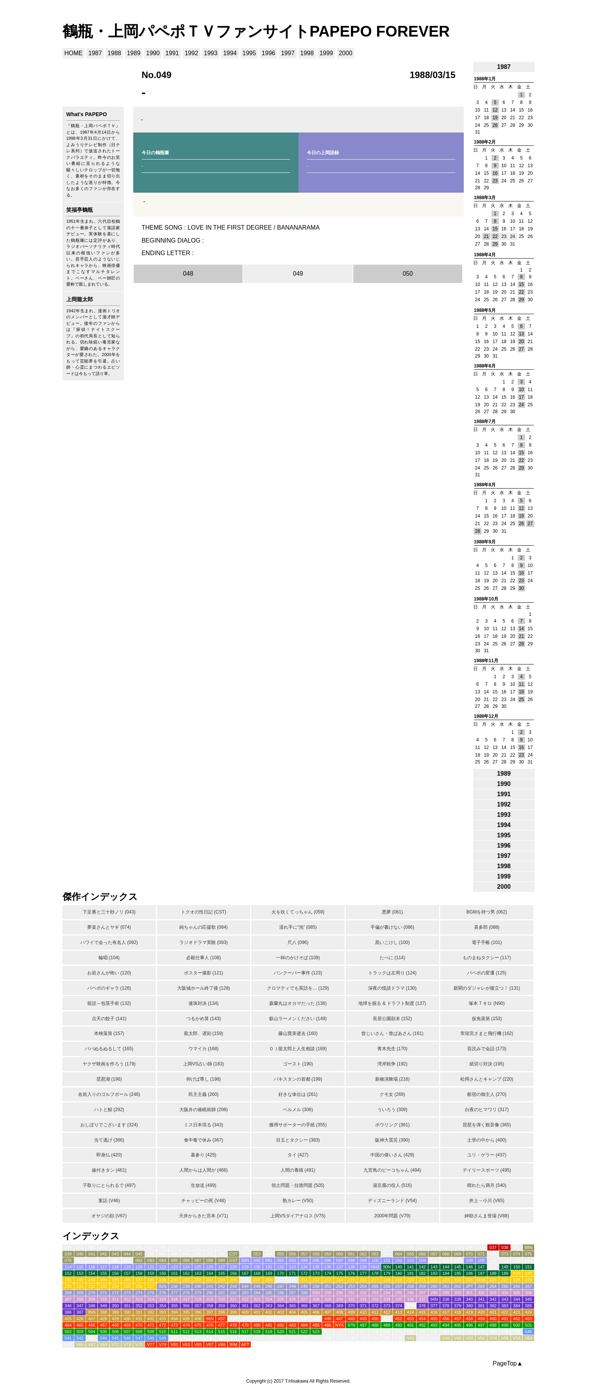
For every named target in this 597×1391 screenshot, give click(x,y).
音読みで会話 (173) (486, 1048)
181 (410, 1273)
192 (80, 1280)
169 (268, 1273)
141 (410, 1267)
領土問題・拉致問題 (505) (297, 1185)
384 (516, 1305)
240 (198, 1286)
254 (363, 1286)
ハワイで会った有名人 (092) (109, 942)
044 (127, 1254)
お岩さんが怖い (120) (109, 973)
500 (516, 1325)
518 (257, 1331)
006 (139, 1247)
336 (410, 1299)
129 (245, 1267)
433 (162, 1318)
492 (422, 1325)
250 (316, 1286)
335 (398, 1299)
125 (198, 1267)
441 (268, 1318)
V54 (493, 1338)
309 (91, 1299)
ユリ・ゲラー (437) (486, 1155)
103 (410, 1260)
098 (351, 1260)
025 (351, 1247)
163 (198, 1273)
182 (422, 1273)
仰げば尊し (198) (203, 1079)
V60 (528, 1338)
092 (280, 1260)
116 (91, 1267)
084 (162, 1260)
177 (363, 1273)
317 (186, 1299)
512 (186, 1331)
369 (339, 1305)
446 (327, 1318)
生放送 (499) (203, 1185)
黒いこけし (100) (392, 942)
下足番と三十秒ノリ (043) (109, 912)
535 (457, 1331)
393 (162, 1312)
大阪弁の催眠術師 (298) (203, 1109)
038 (504, 1247)
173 (316, 1273)
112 (516, 1260)
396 (198, 1312)
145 (457, 1267)
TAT (221, 1254)
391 (139, 1312)
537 (481, 1331)
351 (127, 1305)
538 (504, 1331)
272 (115, 1292)
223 (445, 1280)
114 (68, 1267)
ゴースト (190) (298, 1064)
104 (422, 1260)
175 (339, 1273)
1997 (288, 53)
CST (233, 1254)
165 (221, 1273)
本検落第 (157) (109, 1033)
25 (521, 699)
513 (198, 1331)
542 (80, 1338)
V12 (245, 1338)
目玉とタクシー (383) (298, 1140)
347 (80, 1305)
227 (504, 1280)
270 (91, 1292)
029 (398, 1247)
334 (386, 1299)
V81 (174, 1344)
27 (521, 349)
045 (139, 1254)
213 (327, 1280)
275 (150, 1292)
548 (150, 1338)
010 (174, 1247)
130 (257, 1267)
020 (292, 1247)
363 (268, 1305)
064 (398, 1254)
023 (327, 1247)
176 (351, 1273)
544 (103, 1338)
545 (115, 1338)
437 (221, 1318)
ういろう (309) (392, 1109)
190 (528, 1273)
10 (521, 389)
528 (375, 1331)
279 (198, 1292)
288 (304, 1292)
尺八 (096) (297, 942)
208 (268, 1280)
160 (162, 1273)
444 (304, 1318)
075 (528, 1254)
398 (221, 1312)
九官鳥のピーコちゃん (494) (392, 1170)
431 (139, 1318)
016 (245, 1247)
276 (162, 1292)
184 (445, 1273)
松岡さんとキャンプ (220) (486, 1079)
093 (292, 1260)
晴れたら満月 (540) (486, 1185)
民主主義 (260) (203, 1094)
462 (516, 1318)
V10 (233, 1338)
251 (327, 1286)
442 (280, 1318)
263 (481, 1286)
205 (233, 1280)
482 (280, 1325)
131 (268, 1267)
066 (422, 1254)
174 (327, 1273)
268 (68, 1292)
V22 (304, 1338)
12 (495, 110)
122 (162, 1267)
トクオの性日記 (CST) (203, 912)
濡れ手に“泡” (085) (298, 927)
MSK (481, 1280)
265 (504, 1286)
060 (339, 1254)
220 (410, 1280)
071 (481, 1254)
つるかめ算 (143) (203, 1018)
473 (174, 1325)
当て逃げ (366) (109, 1140)
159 (150, 1273)
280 (209, 1292)
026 (363, 1247)
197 (139, 1280)
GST (233, 1260)
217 (375, 1280)
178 (375, 1273)
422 (504, 1312)
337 (422, 1299)
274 (139, 1292)
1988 (114, 53)
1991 (172, 53)
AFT (245, 1344)
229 (528, 1280)
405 (304, 1312)
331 (351, 1299)
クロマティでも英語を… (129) (298, 988)
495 (457, 1325)
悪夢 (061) (392, 912)
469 (127, 1325)
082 (139, 1260)
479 (245, 1325)
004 (115, 1247)
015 (233, 1247)
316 (174, 1299)
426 (80, 1318)
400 (245, 1312)
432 (150, 1318)
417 (445, 1312)
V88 (221, 1344)
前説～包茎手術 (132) (109, 1003)
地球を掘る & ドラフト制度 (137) (392, 1003)
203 (209, 1280)
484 (304, 1325)
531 (410, 1331)
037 (493, 1247)
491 (410, 1325)
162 (186, 1273)
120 (139, 1267)
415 (422, 1312)
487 (363, 1325)
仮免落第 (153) (487, 1018)
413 (398, 1312)
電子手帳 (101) (487, 942)
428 (103, 1318)
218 (386, 1280)
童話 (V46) (109, 1200)
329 (327, 1299)
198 (150, 1280)
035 (469, 1247)
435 (186, 1318)
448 (351, 1318)
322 (245, 1299)
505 (103, 1331)
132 (280, 1267)
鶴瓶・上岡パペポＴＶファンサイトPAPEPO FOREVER (256, 31)
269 (80, 1292)
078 (91, 1260)
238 (174, 1286)
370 (351, 1305)
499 (504, 1325)
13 (521, 334)
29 (495, 244)
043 (115, 1254)
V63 (68, 1344)
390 (127, 1312)
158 (139, 1273)
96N (210, 1318)
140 (398, 1267)
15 (495, 229)
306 (528, 1292)
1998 (307, 53)
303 (493, 1292)
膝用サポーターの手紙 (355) (298, 1124)
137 (339, 1267)
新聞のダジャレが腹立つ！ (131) (486, 988)
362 (257, 1305)
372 (375, 1305)
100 (375, 1260)
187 (481, 1273)
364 (280, 1305)
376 (422, 1305)
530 (398, 1331)
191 (68, 1280)
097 (339, 1260)
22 (495, 236)
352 (139, 1305)
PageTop (505, 1363)
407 (327, 1312)
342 (493, 1299)
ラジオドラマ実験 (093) (203, 942)
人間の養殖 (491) (298, 1170)
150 (516, 1267)
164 (209, 1273)
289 (327, 1292)
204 (221, 1280)
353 (150, 1305)
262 (457, 1286)
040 (80, 1254)
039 (68, 1254)
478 (233, 1325)
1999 (326, 53)
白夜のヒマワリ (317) (487, 1109)
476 (209, 1325)
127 (221, 1267)
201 (186, 1280)
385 (528, 1305)
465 (80, 1325)
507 (127, 1331)
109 (481, 1260)
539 (516, 1331)
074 (516, 1254)
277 (174, 1292)
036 (481, 1247)
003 (103, 1247)
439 (245, 1318)
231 (80, 1286)
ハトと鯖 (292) (109, 1109)
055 (280, 1254)
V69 (103, 1344)
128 (233, 1267)
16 (495, 173)
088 (209, 1260)
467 (103, 1325)
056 (292, 1254)
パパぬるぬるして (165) (109, 1048)
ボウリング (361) (392, 1124)
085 (174, 1260)
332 (363, 1299)
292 (363, 1292)
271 (103, 1292)
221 (422, 1280)
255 (375, 1286)
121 (150, 1267)
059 (327, 1254)
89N (245, 1260)
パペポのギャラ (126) (109, 988)
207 (257, 1280)
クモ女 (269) (392, 1094)
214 (339, 1280)
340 (469, 1299)
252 (339, 1286)
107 (457, 1260)
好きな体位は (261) (298, 1094)
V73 (127, 1344)
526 (351, 1331)
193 (91, 1280)
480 (257, 1325)
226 (493, 1280)
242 (221, 1286)
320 (221, 1299)
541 (68, 1338)
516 (233, 1331)
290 (339, 1292)
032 (434, 1247)
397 (209, 1312)
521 (292, 1331)
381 (481, 1305)
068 (445, 1254)
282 (233, 1292)
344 (516, 1299)
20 (521, 341)
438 (233, 1318)
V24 (316, 1338)
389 (115, 1312)
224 (457, 1280)
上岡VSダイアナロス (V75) (298, 1216)
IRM (233, 1344)
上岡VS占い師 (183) (203, 1064)
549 (162, 1338)
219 (398, 1280)
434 (174, 1318)
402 (268, 1312)
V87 (210, 1344)
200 (174, 1280)
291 (351, 1292)
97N (351, 1325)
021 (304, 1247)
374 (398, 1305)
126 (209, 1267)
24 (521, 404)
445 (316, 1318)
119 (127, 1267)
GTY (68, 1247)
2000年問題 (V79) (392, 1216)
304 (504, 1292)
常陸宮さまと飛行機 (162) (486, 1033)
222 (434, 1280)
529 (386, 1331)
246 (268, 1286)
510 (162, 1331)
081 (127, 1260)
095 (316, 1260)
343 (504, 1299)
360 (233, 1305)
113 (528, 1260)
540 (528, 1331)
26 (495, 125)
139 (363, 1267)
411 (375, 1312)
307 (68, 1299)
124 (186, 1267)
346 (68, 1305)
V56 (505, 1338)
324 (268, 1299)
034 (457, 1247)
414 (410, 1312)
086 (186, 1260)
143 (434, 1267)
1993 (211, 53)
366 (304, 1305)
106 (445, 1260)
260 (434, 1286)
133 (292, 1267)
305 (516, 1292)
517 (245, 1331)
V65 (80, 1344)
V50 (469, 1338)
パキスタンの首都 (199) (298, 1079)
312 (127, 1299)
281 (221, 1292)
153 (80, 1273)
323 (257, 1299)
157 (127, 1273)
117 (103, 1267)
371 (363, 1305)
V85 (198, 1344)
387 (80, 1312)
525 (339, 1331)
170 (280, 1273)
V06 (210, 1338)
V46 (446, 1338)
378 (445, 1305)
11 (521, 684)
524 (327, 1331)
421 (493, 1312)
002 (91, 1247)
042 (103, 1254)
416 (434, 1312)
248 (292, 1286)
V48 (457, 1338)
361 (245, 1305)
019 (280, 1247)
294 (386, 1292)
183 (434, 1273)
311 (115, 1299)
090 (257, 1260)
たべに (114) (392, 957)
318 (198, 1299)
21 (486, 236)
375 (410, 1305)
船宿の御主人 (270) (486, 1094)
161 (174, 1273)
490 (398, 1325)
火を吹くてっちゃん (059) (297, 912)
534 (445, 1331)
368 (327, 1305)
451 (386, 1318)
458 (469, 1318)
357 (198, 1305)
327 (304, 1299)
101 (386, 1260)
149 (504, 1267)
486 (327, 1325)
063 (375, 1254)
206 (245, 1280)
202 (198, 1280)
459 (481, 1318)
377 (434, 1305)
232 (91, 1286)
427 (91, 1318)
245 (257, 1286)
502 (68, 1331)
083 (150, 1260)
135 (316, 1267)
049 (186, 1254)
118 (115, 1267)
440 (257, 1318)
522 (304, 1331)
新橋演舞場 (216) (392, 1079)
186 (469, 1273)
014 (221, 1247)
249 (304, 1286)
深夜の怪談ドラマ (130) (392, 988)
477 (221, 1325)
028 (386, 1247)
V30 (351, 1338)
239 (186, 1286)
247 (280, 1286)
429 (115, 1318)
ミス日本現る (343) (203, 1124)
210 (292, 1280)
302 (481, 1292)
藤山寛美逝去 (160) (298, 1033)
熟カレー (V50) (298, 1200)
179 (386, 1273)
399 (233, 1312)
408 (339, 1312)
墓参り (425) (203, 1155)
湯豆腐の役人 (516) (392, 1185)
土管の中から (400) (486, 1140)
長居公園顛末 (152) (392, 1018)
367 (316, 1305)
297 (422, 1292)
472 (162, 1325)
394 (174, 1312)
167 (245, 1273)
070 (469, 1254)
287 (292, 1292)
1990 (153, 53)
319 (209, 1299)
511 (174, 1331)
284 (257, 1292)
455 (434, 1318)
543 (91, 1338)
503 (80, 1331)
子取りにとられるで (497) (109, 1185)
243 (233, 1286)
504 (91, 1331)
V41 (410, 1338)
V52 (481, 1338)
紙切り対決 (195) (486, 1064)
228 (516, 1280)
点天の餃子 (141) (109, 1018)
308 (80, 1299)
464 (68, 1325)
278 (186, 1292)
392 (150, 1312)
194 (103, 1280)
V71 (115, 1344)
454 (422, 1318)
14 (521, 628)
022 (316, 1247)
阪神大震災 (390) (392, 1140)
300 (457, 1292)
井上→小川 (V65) (486, 1200)
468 (115, 1325)
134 (304, 1267)
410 (363, 1312)
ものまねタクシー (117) (487, 957)
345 (528, 1299)
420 (481, 1312)
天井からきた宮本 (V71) (203, 1216)
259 (422, 1286)
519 (268, 1331)
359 (221, 1305)
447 (339, 1318)
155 (103, 1273)
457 (457, 1318)
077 (80, 1260)
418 (457, 1312)
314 (150, 1299)
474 (186, 1325)
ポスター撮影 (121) (203, 973)
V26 (328, 1338)
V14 (257, 1338)
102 (398, 1260)
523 (316, 1331)
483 (292, 1325)
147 (481, 1267)
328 (316, 1299)
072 (493, 1254)
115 (80, 1267)
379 (457, 1305)
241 (209, 1286)
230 (68, 1286)
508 (139, 1331)
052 (245, 1254)
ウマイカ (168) (203, 1048)
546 (127, 1338)
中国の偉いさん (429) (392, 1155)
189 (504, 1273)
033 (445, 1247)
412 (386, 1312)
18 (521, 692)
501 (528, 1325)
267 (528, 1286)
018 (268, 1247)
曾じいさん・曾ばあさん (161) (392, 1033)
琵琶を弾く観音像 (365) (487, 1124)
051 (209, 1254)
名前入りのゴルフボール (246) (109, 1094)
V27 (339, 1338)
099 (363, 1260)
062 (363, 1254)
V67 (92, 1344)
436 (198, 1318)
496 (469, 1325)
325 (280, 1299)
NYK (339, 1325)
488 (375, 1325)
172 (304, 1273)
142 (422, 1267)
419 (469, 1312)
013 (209, 1247)
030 (410, 1247)
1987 (95, 53)
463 (528, 1318)
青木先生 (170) (392, 1048)
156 (115, 1273)
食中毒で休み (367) (203, 1140)
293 (375, 1292)
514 (209, 1331)
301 (469, 1292)
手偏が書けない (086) (392, 927)
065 (410, 1254)
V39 (398, 1338)
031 (422, 1247)
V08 (221, 1338)
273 (127, 1292)
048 (188, 273)
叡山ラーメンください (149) (298, 1018)
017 (257, 1247)
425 (68, 1318)
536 (469, 1331)
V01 (174, 1338)
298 (434, 1292)
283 (245, 1292)
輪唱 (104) (109, 957)
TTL (516, 1247)
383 (504, 1305)
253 (351, 1286)
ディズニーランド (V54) (392, 1200)
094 (304, 1260)
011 (186, 1247)
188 (493, 1273)
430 (127, 1318)
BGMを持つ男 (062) (486, 912)
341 (481, 1299)
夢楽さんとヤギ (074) (109, 927)
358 (209, 1305)
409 (351, 1312)
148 (493, 1267)
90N (387, 1267)
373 (386, 1305)
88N (528, 1247)
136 (327, 1267)
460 (493, 1318)
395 (186, 1312)
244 (245, 1286)
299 (445, 1292)
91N (516, 1273)
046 (150, 1254)
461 (504, 1318)
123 (174, 1267)
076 (68, 1260)
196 (127, 1280)
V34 (375, 1338)
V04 (198, 1338)
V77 (151, 1344)
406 (316, 1312)
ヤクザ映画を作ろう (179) (109, 1064)
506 (115, 1331)
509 (150, 1331)
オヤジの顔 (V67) (109, 1216)
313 (139, 1299)
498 (493, 1325)
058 (316, 1254)
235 (127, 1286)
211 (304, 1280)
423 (516, 1312)
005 (127, 1247)
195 (115, 1280)
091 (268, 1260)
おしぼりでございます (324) (109, 1124)
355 (174, 1305)
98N (493, 1331)
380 (469, 1305)
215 (351, 1280)
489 (386, 1325)
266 (516, 1286)
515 (221, 1331)
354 (162, 1305)
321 (233, 1299)
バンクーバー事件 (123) (298, 973)
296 (410, 1292)
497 (481, 1325)
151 (528, 1267)
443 (292, 1318)
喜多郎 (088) (487, 927)
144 (445, 1267)
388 (103, 1312)
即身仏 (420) (109, 1155)
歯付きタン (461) (109, 1170)
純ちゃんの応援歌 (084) (203, 927)
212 (316, 1280)
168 (257, 1273)
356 (186, 1305)
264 (493, 1286)
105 (434, 1260)
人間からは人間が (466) (203, 1170)
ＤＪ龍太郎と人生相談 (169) (298, 1048)
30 (521, 588)
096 (327, 1260)
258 (410, 1286)
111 (504, 1260)
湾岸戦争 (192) (392, 1064)
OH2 (375, 1267)
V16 (269, 1338)
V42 (422, 1338)
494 (445, 1325)
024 (339, 1247)
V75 (139, 1344)
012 (198, 1247)
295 (398, 1292)
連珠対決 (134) (203, 1003)
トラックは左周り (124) (392, 973)
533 (434, 1331)
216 (363, 1280)
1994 (230, 53)
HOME (73, 53)
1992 (191, 53)
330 (339, 1299)
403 (280, 1312)
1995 (249, 53)
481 (268, 1325)
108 (469, 1260)
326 (292, 1299)
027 (375, 1247)
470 (139, 1325)
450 (375, 1318)
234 (115, 1286)
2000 (346, 53)
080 (115, 1260)
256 (386, 1286)
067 (434, 1254)
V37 (387, 1338)
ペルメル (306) (298, 1109)
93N (316, 1292)
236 (139, 1286)
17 (521, 397)
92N (162, 1286)
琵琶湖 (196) (109, 1079)
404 (292, 1312)
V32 (363, 1338)
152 (68, 1273)
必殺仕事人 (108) (203, 957)
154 (91, 1273)
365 (292, 1305)
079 (103, 1260)
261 (445, 1286)
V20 (292, 1338)
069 (457, 1254)
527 (363, 1331)
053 (257, 1254)
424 (528, 1312)
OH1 (387, 1254)
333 (375, 1299)
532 (422, 1331)
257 (398, 1286)
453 (410, 1318)
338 (445, 1299)
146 (469, 1267)
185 (457, 1273)
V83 (186, 1344)
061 (351, 1254)
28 (477, 531)
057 (304, 1254)
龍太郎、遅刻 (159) (203, 1033)
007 (150, 1247)
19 (495, 117)
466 (91, 1325)
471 (150, 1325)
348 (91, 1305)
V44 (434, 1338)
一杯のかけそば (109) (298, 957)
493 (434, 1325)
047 (162, 1254)
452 (398, 1318)
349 (103, 1305)
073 (504, 1254)
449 (363, 1318)
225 (469, 1280)
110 (493, 1260)
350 (115, 1305)
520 (280, 1331)
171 (292, 1273)
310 (103, 1299)
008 (162, 1247)
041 (91, 1254)
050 (408, 273)
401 (257, 1312)
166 (233, 1273)
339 (457, 1299)
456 (445, 1318)
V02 (186, 1338)
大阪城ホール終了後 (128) (203, 988)
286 (280, 1292)
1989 (133, 53)
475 (198, 1325)
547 (139, 1338)
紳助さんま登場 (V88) (487, 1216)
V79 (162, 1344)
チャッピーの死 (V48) (203, 1200)
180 (398, 1273)
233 (103, 1286)
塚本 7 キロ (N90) (487, 1003)
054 (268, 1254)
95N (92, 1312)
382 (493, 1305)
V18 (280, 1338)
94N (434, 1299)
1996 (268, 53)
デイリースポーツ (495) (487, 1170)
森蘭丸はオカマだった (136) (298, 1003)
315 (162, 1299)
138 (351, 1267)
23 (495, 181)
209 (280, 1280)
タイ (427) (297, 1155)
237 (150, 1286)
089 (221, 1260)
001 (80, 1247)
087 (198, 1260)
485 (316, 1325)
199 (162, 1280)
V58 (516, 1338)
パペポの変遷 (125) (486, 973)
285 (268, 1292)
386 (68, 1312)
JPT (469, 1286)
